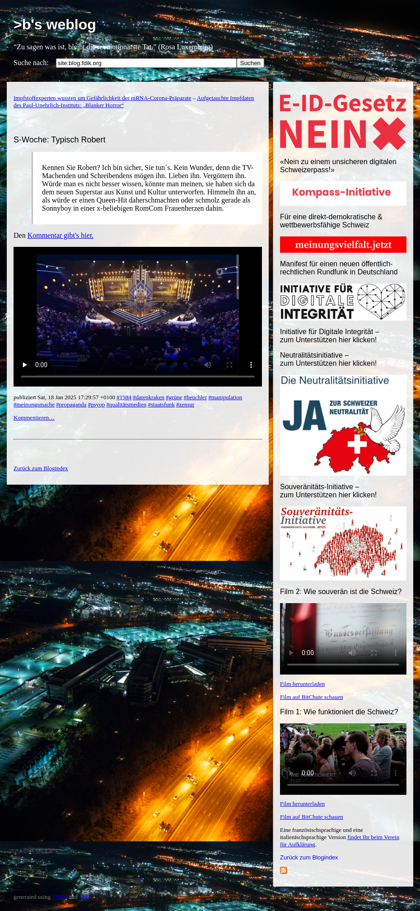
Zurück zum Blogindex (309, 857)
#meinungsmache (34, 404)
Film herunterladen (302, 683)
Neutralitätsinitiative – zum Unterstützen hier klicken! (328, 359)
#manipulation (225, 397)
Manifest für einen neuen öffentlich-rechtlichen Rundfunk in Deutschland (339, 268)
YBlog (60, 896)
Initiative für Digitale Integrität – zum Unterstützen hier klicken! (329, 336)
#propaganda (71, 404)
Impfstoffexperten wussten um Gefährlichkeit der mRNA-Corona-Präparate (102, 97)
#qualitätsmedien (126, 404)
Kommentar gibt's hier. (60, 235)
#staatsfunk (161, 404)
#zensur (185, 404)
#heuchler (195, 397)
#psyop (96, 404)
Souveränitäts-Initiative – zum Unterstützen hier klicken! (328, 491)
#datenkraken (148, 397)
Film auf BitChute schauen (311, 697)
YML (85, 896)
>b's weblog (55, 24)
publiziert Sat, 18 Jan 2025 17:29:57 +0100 (65, 397)
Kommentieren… (34, 417)
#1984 (124, 397)
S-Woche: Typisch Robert (59, 139)
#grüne (174, 397)
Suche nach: (31, 62)
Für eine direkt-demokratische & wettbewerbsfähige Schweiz (331, 221)
